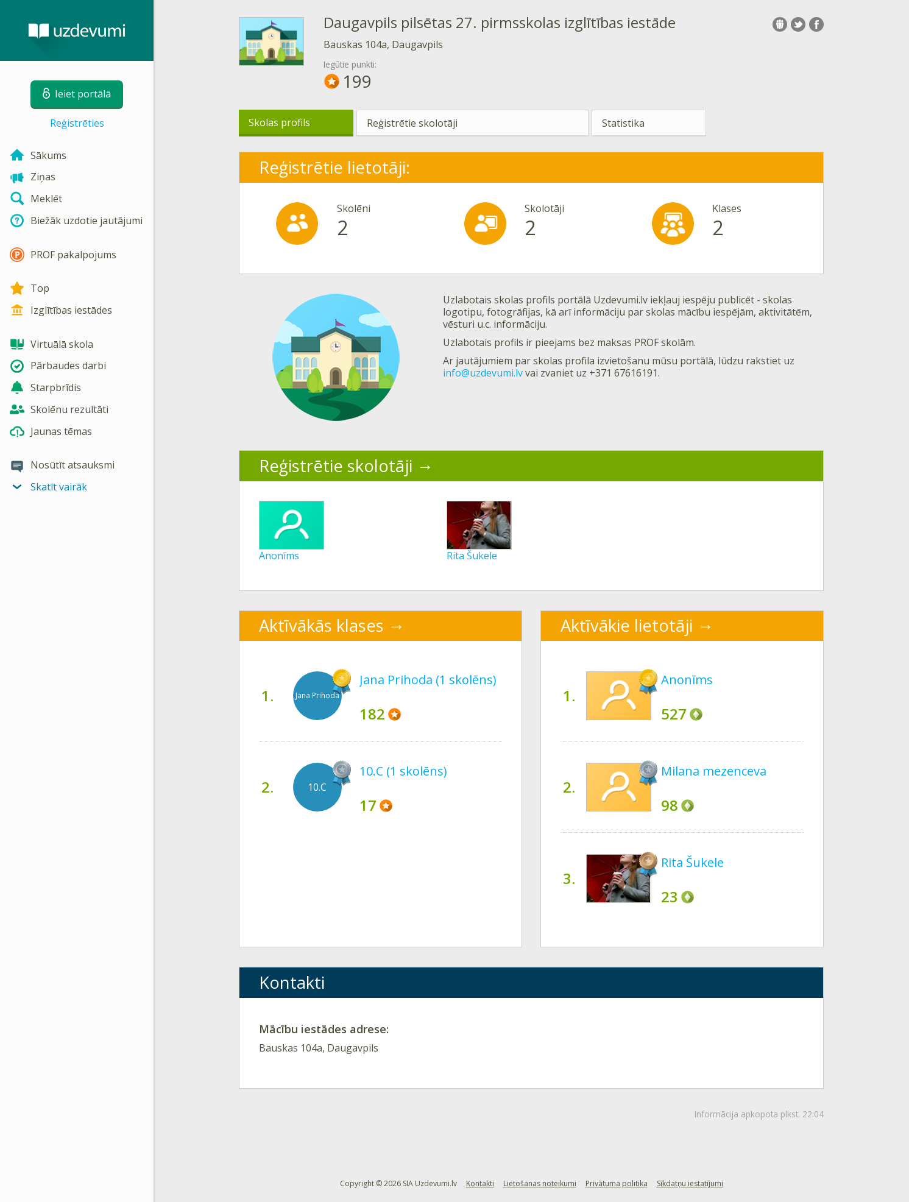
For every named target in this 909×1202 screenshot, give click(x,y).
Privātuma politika (616, 1183)
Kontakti (480, 1183)
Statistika (623, 123)
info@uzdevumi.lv (483, 373)
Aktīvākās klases (321, 625)
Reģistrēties (77, 123)
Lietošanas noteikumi (539, 1183)
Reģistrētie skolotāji (412, 123)
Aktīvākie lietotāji (627, 625)
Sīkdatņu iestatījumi (690, 1183)
